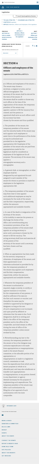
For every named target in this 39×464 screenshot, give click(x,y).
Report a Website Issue (10, 443)
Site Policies (6, 449)
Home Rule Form (7, 446)
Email (36, 45)
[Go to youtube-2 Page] (3, 415)
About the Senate (8, 436)
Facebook (32, 45)
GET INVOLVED (6, 455)
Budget (4, 429)
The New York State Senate (9, 2)
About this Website (8, 452)
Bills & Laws (6, 426)
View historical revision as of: (10, 49)
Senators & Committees (10, 423)
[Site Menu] (37, 2)
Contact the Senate (9, 440)
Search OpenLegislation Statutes (26, 16)
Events (4, 433)
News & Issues (6, 420)
